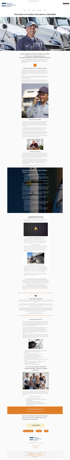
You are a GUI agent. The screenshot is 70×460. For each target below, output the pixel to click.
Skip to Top (36, 446)
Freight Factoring (30, 454)
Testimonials (39, 10)
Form (46, 430)
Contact (45, 10)
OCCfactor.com (35, 447)
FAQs (29, 10)
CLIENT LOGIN (66, 3)
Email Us (39, 430)
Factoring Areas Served (31, 453)
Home (25, 10)
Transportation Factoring (38, 454)
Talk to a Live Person (28, 430)
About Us (33, 10)
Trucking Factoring (39, 453)
